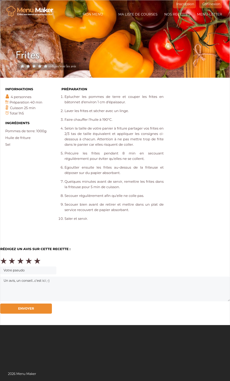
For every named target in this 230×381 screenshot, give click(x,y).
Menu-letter (209, 14)
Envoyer (26, 308)
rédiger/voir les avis (62, 66)
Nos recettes (177, 14)
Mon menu (92, 14)
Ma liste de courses (137, 14)
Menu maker (32, 11)
